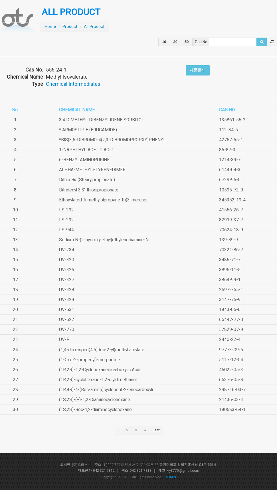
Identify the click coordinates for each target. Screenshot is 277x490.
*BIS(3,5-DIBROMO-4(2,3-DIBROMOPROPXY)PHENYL (112, 139)
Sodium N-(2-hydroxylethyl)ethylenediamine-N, (104, 239)
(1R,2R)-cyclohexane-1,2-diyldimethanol (98, 379)
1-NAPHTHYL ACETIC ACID (86, 149)
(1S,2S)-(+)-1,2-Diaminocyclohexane (94, 399)
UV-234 (66, 249)
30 (175, 42)
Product (69, 26)
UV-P (64, 339)
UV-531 (66, 309)
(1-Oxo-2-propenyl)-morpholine (89, 359)
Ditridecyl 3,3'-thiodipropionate (88, 190)
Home (50, 26)
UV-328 (66, 289)
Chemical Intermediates (73, 84)
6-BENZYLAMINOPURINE (84, 159)
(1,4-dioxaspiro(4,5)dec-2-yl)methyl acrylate (101, 349)
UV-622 (66, 319)
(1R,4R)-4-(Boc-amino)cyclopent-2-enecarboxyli (106, 389)
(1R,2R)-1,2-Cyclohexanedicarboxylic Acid (99, 369)
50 (187, 42)
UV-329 (66, 299)
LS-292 (66, 210)
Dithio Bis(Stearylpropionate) (87, 179)
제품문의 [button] (198, 70)
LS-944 (66, 229)
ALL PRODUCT (71, 12)
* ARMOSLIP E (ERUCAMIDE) (88, 129)
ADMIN (171, 477)
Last (156, 430)
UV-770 (66, 329)
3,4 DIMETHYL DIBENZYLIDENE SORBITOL (101, 119)
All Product (94, 26)
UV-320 (66, 259)
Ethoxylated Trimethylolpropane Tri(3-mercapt (103, 200)
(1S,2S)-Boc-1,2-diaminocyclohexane (95, 409)
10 (164, 42)
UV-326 (66, 269)
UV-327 (66, 279)
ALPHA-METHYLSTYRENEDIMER (92, 169)
